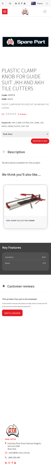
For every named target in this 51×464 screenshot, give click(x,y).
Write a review (12, 313)
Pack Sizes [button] (8, 134)
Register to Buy (40, 141)
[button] (36, 3)
